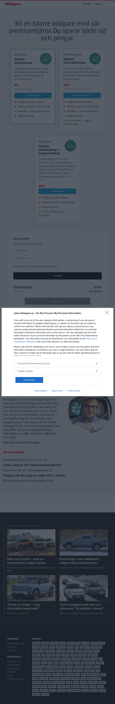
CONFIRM (29, 380)
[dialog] (57, 352)
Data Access (57, 391)
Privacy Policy (74, 391)
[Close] (108, 313)
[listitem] (57, 363)
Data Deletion (41, 391)
